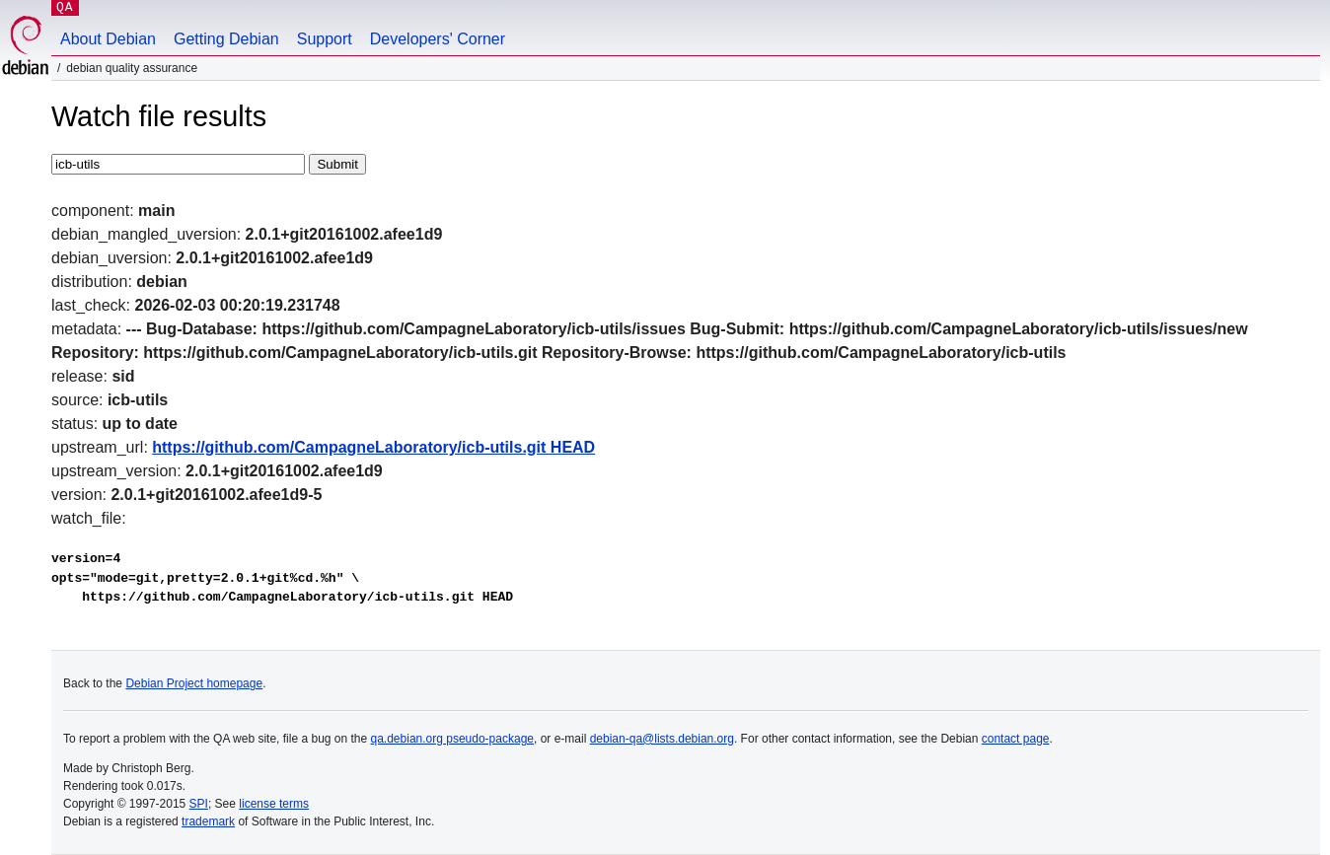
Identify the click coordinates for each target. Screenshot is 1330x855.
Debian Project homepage (193, 683)
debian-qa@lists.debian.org (662, 739)
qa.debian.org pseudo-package (452, 739)
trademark (208, 821)
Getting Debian (226, 39)
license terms (274, 804)
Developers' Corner (437, 39)
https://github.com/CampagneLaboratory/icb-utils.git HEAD (373, 447)
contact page (1016, 739)
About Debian (108, 39)
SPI (198, 804)
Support (324, 39)
